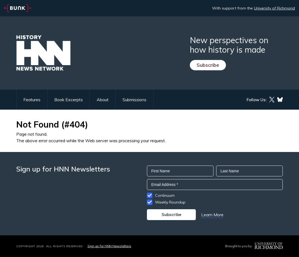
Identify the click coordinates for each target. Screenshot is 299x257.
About (103, 99)
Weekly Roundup (170, 202)
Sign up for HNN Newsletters (109, 246)
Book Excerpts (68, 99)
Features (31, 99)
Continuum (165, 195)
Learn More (212, 214)
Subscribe (208, 65)
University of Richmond (274, 8)
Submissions (134, 99)
